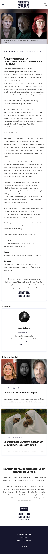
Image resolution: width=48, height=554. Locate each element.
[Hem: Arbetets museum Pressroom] (23, 4)
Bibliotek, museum (10, 255)
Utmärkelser (37, 255)
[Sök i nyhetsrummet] (45, 4)
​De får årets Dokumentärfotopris (20, 392)
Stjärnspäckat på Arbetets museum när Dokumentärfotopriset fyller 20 (23, 443)
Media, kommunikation (24, 255)
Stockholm (32, 264)
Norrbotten (24, 264)
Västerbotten (25, 267)
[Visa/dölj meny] (3, 4)
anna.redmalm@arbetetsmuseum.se (24, 342)
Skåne (6, 264)
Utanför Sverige (9, 270)
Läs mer (24, 509)
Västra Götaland (14, 264)
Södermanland (9, 267)
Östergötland (35, 267)
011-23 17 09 (24, 345)
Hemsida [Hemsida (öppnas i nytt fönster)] (24, 546)
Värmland (17, 267)
